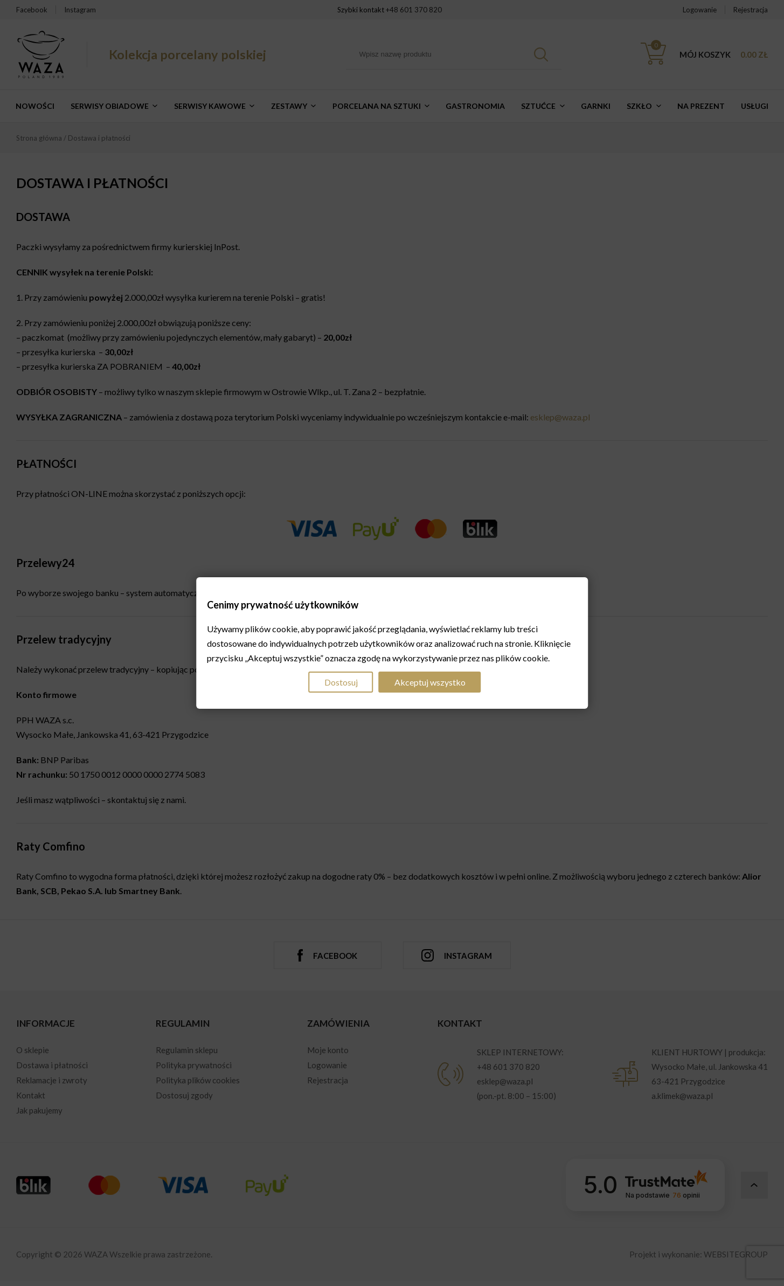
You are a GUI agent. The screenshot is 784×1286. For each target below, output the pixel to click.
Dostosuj (341, 682)
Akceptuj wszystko (430, 682)
